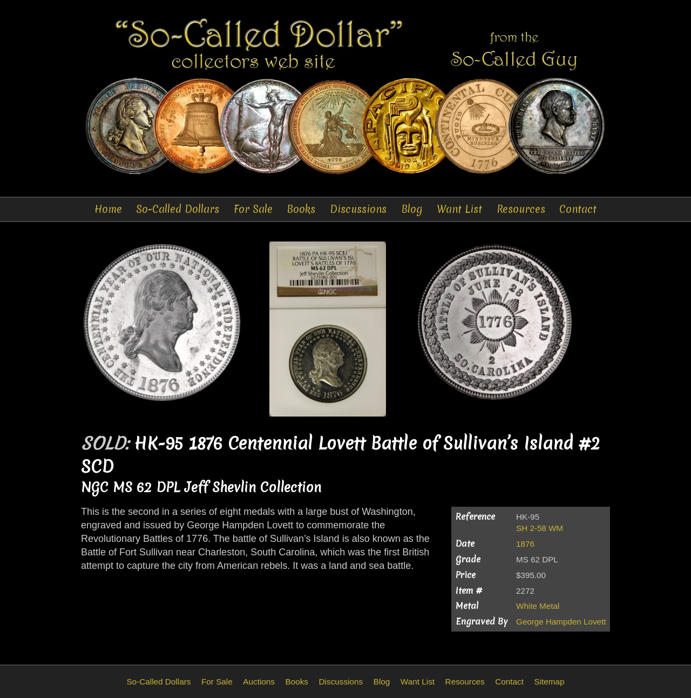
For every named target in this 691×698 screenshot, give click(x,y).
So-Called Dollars (177, 209)
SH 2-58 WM (539, 528)
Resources (521, 209)
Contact (578, 209)
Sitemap (549, 681)
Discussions (358, 209)
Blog (412, 209)
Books (301, 209)
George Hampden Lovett (561, 621)
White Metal (537, 605)
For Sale (253, 209)
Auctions (259, 681)
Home (108, 209)
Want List (459, 209)
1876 (525, 543)
